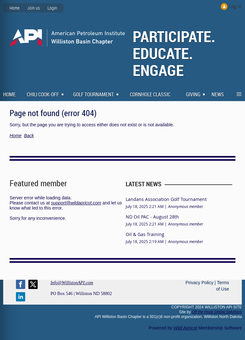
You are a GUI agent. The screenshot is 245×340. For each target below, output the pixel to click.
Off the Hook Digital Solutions (217, 312)
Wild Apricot (185, 327)
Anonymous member (185, 206)
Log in (235, 6)
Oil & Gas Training (145, 234)
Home (14, 8)
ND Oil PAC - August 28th (152, 217)
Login (52, 8)
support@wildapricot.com (76, 202)
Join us (33, 8)
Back (29, 135)
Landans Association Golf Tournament (166, 199)
